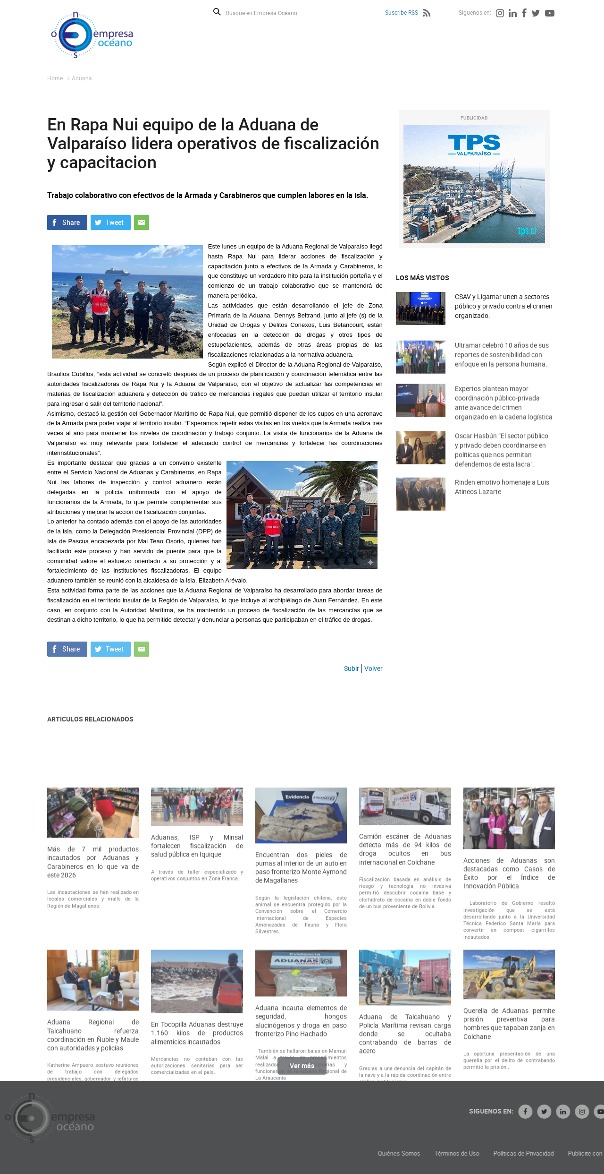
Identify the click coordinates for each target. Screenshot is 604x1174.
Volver (373, 668)
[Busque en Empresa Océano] (267, 12)
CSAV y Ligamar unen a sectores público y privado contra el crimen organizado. (504, 306)
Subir (351, 668)
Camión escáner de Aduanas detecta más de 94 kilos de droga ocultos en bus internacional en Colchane (405, 944)
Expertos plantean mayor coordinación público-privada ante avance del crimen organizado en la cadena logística (504, 414)
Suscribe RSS (401, 12)
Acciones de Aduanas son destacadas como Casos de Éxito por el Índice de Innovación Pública (509, 968)
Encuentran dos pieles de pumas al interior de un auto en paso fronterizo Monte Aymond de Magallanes (301, 962)
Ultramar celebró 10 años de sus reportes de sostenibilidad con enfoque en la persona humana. (502, 364)
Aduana (82, 78)
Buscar (217, 12)
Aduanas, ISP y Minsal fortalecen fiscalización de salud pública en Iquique (197, 940)
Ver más (302, 1071)
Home (55, 78)
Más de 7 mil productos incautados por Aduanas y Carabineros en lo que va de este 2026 (93, 957)
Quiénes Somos (475, 1153)
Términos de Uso (533, 1153)
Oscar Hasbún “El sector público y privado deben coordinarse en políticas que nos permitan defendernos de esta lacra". (501, 461)
